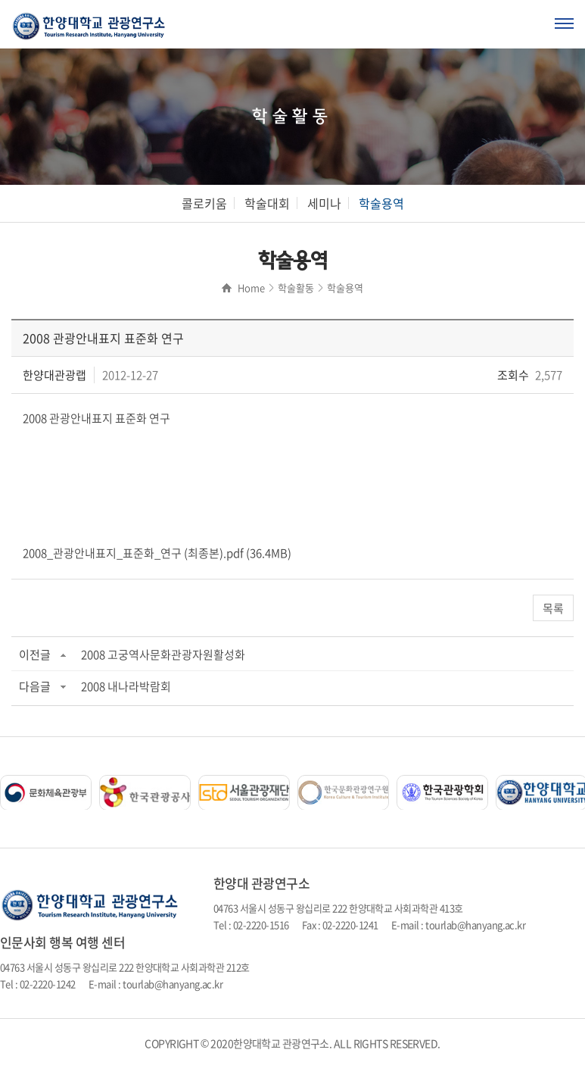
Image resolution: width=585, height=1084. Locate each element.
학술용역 (381, 203)
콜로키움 (204, 203)
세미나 (324, 203)
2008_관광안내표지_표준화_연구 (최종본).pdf (133, 553)
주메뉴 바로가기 (0, 0)
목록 (553, 608)
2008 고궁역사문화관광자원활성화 (163, 654)
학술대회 (267, 203)
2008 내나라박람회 (126, 686)
